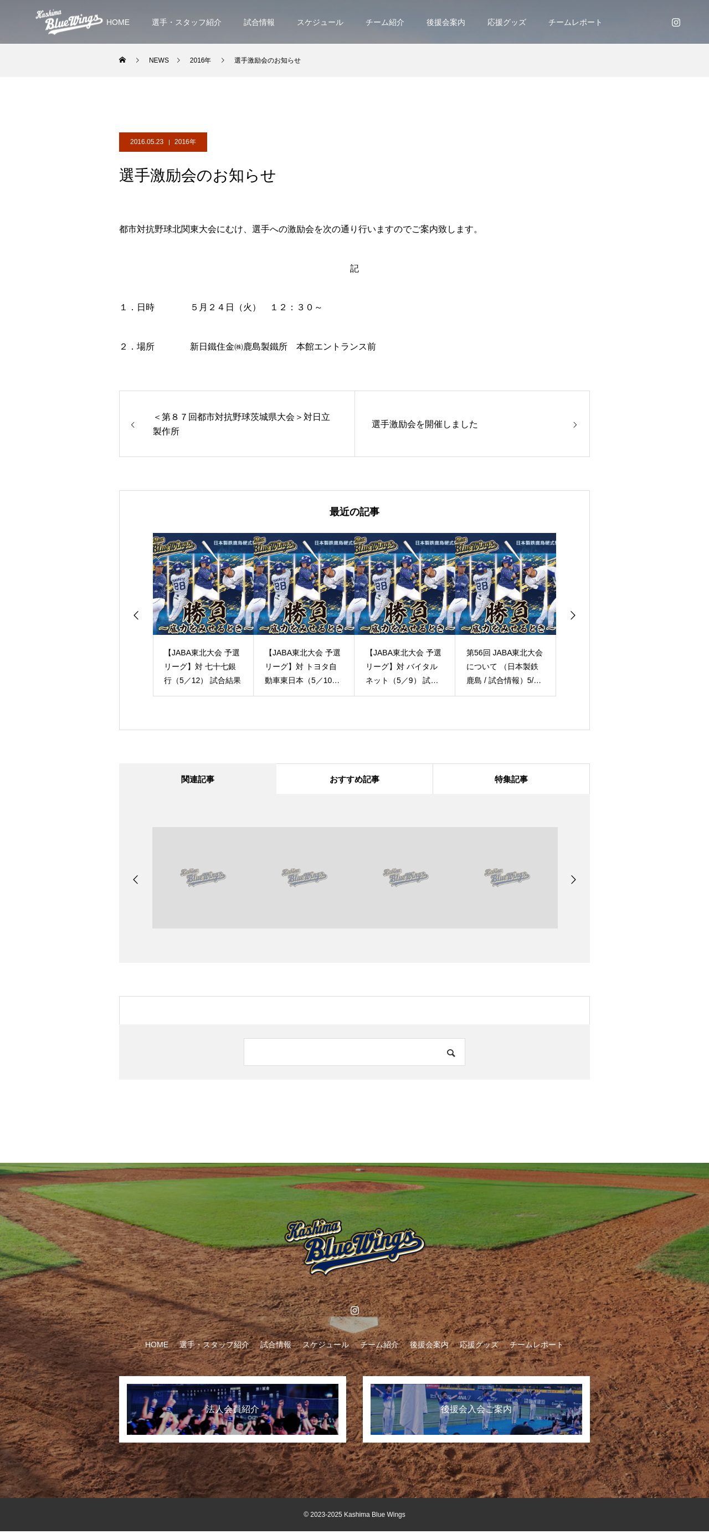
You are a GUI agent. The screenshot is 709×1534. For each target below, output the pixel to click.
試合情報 (259, 22)
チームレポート (575, 22)
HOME (118, 22)
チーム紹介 (385, 22)
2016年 (185, 142)
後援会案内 (446, 22)
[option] (203, 614)
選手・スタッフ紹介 (187, 22)
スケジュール (320, 22)
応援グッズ (506, 22)
